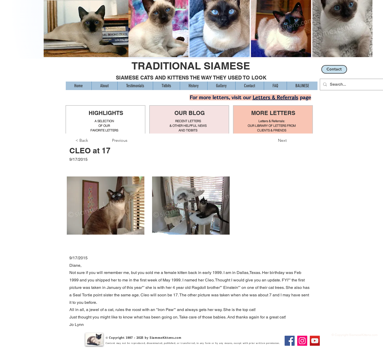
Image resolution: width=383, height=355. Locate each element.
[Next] (274, 140)
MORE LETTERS (273, 113)
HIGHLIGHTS (105, 113)
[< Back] (92, 140)
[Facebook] (290, 341)
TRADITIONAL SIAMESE (191, 66)
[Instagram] (302, 341)
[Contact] (334, 69)
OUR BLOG (189, 113)
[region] (105, 119)
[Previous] (129, 140)
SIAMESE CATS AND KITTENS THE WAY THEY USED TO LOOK (191, 78)
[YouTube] (315, 341)
